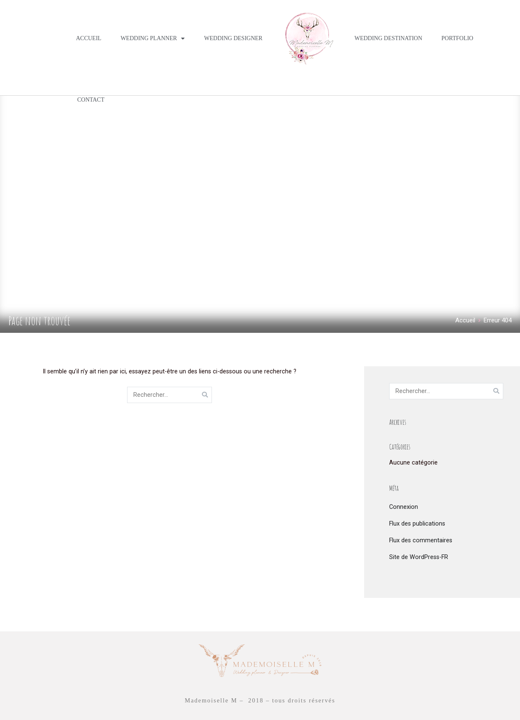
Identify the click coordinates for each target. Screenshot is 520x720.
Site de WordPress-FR (418, 557)
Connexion (403, 507)
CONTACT (91, 100)
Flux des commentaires (420, 540)
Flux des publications (417, 523)
